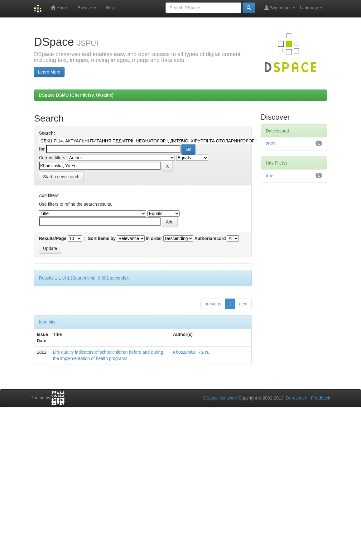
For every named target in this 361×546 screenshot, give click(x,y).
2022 (271, 143)
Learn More (49, 71)
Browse (87, 7)
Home (59, 7)
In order (154, 238)
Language (311, 7)
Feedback (320, 397)
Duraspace (296, 397)
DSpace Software (220, 397)
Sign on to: (279, 7)
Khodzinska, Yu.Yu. (192, 352)
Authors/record (210, 238)
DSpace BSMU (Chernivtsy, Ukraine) (76, 95)
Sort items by (102, 238)
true (269, 175)
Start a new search (61, 176)
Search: (47, 133)
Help (110, 7)
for (42, 148)
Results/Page (52, 238)
